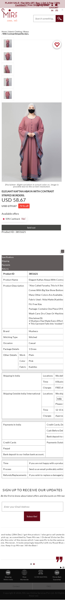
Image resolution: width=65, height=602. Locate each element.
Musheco (33, 331)
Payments (6, 265)
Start (61, 567)
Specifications (8, 257)
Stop (63, 567)
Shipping (5, 261)
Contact (16, 586)
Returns (5, 269)
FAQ (49, 586)
